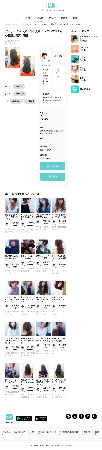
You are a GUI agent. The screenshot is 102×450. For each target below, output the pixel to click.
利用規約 (31, 433)
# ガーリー (20, 94)
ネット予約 (52, 166)
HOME (27, 18)
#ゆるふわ (16, 101)
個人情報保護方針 (19, 433)
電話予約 (52, 176)
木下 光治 (58, 56)
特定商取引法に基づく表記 (47, 433)
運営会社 (97, 433)
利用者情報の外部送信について (69, 433)
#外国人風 (30, 101)
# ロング (19, 86)
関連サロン (87, 433)
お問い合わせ (5, 433)
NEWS (74, 18)
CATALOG (39, 18)
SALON (64, 18)
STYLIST (52, 18)
